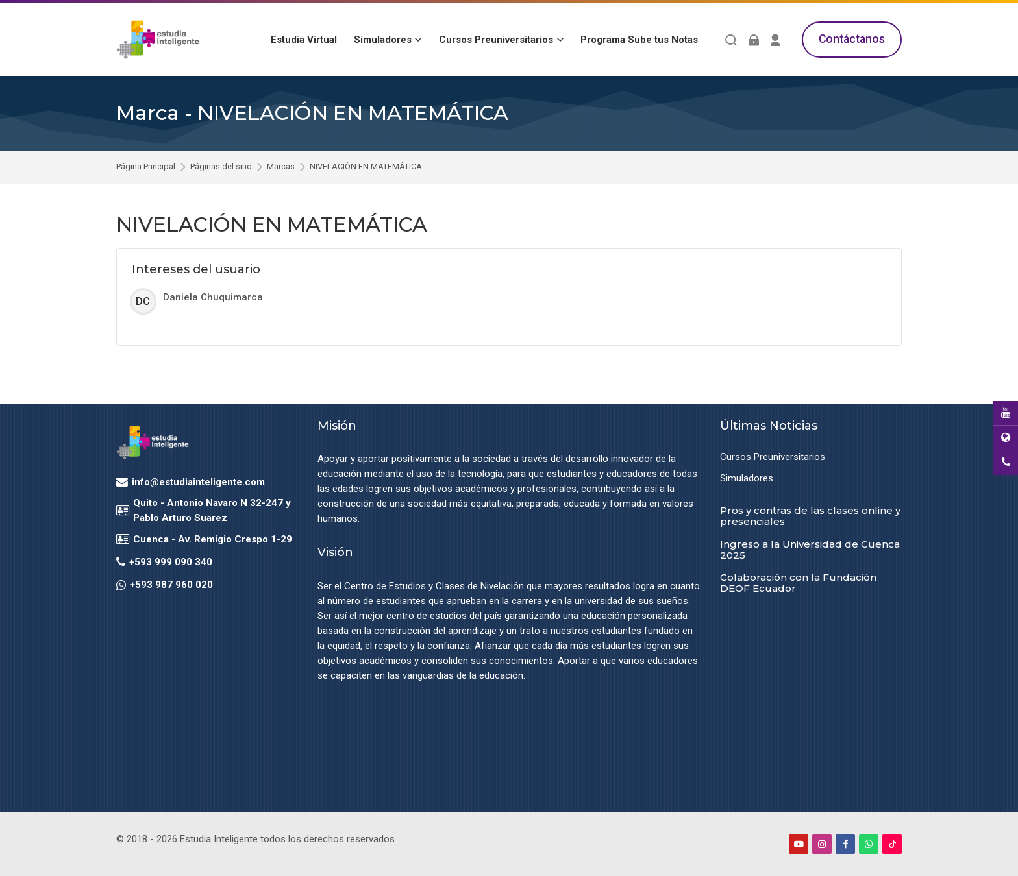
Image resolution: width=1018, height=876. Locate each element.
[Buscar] (731, 40)
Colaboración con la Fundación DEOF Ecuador (798, 582)
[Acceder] (753, 40)
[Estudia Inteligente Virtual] (157, 39)
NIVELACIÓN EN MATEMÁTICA (366, 167)
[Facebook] (845, 844)
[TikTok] (892, 844)
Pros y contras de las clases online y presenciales (810, 516)
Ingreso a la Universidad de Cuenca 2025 (810, 549)
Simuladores (746, 478)
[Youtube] (798, 844)
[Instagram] (822, 844)
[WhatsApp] (868, 844)
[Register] (775, 40)
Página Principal (145, 167)
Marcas (281, 167)
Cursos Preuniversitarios (772, 457)
